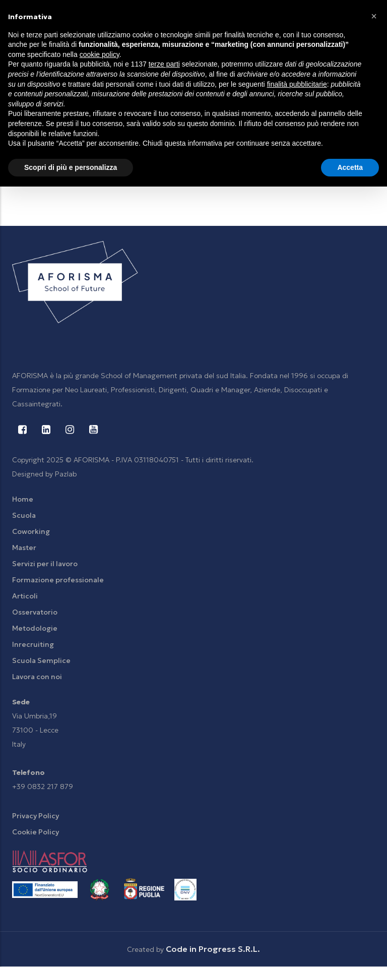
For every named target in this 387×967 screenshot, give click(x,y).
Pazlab (66, 473)
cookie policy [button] (99, 54)
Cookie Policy (35, 831)
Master (24, 547)
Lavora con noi (37, 676)
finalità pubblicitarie (297, 84)
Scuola (24, 515)
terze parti (164, 64)
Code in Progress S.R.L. (213, 949)
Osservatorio (34, 612)
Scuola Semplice (41, 660)
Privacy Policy (35, 815)
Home (22, 499)
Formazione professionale (58, 579)
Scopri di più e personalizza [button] (70, 167)
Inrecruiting (33, 644)
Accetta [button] (350, 167)
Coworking (31, 531)
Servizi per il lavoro (45, 563)
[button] (374, 16)
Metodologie (34, 628)
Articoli (25, 595)
